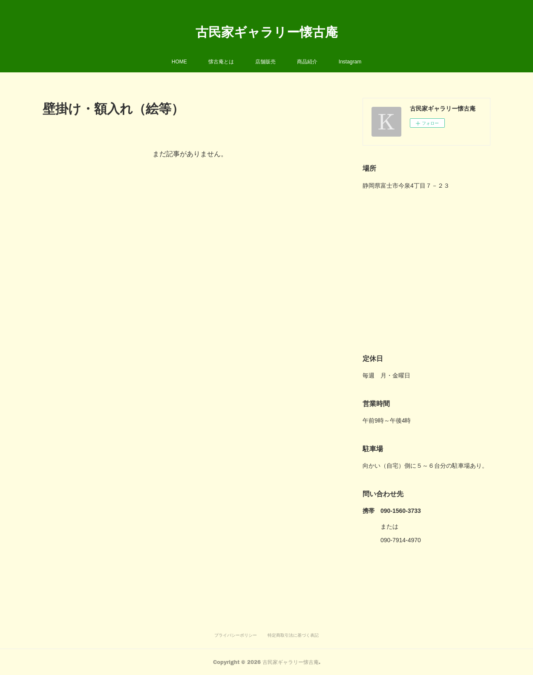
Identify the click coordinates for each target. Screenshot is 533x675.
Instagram (350, 62)
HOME (179, 62)
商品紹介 (307, 62)
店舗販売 (265, 62)
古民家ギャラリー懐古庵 (267, 31)
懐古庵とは (221, 62)
